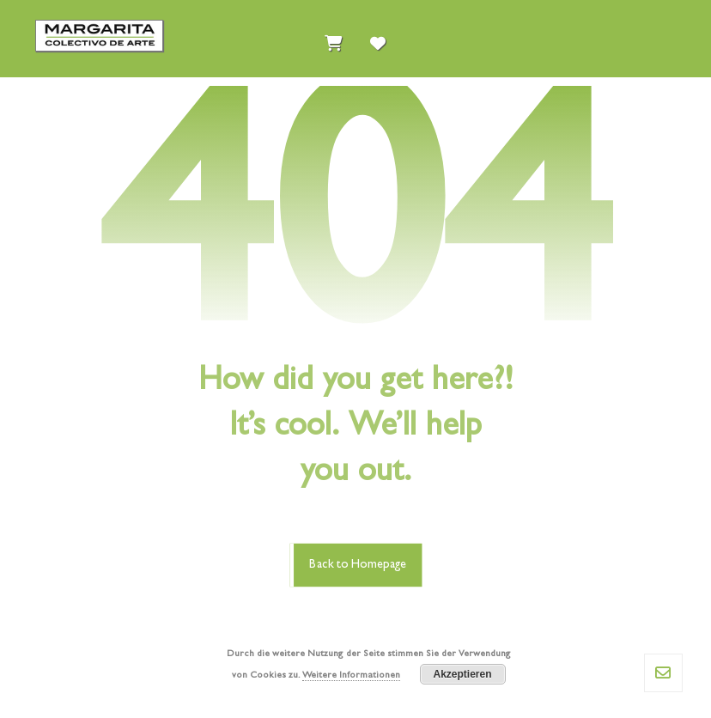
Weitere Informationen (351, 675)
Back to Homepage (357, 564)
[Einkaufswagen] (333, 39)
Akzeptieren (462, 674)
